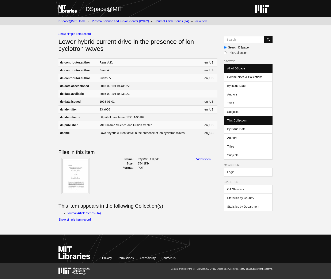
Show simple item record (74, 34)
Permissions (126, 258)
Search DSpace (236, 47)
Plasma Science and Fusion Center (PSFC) (120, 21)
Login (230, 172)
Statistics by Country (240, 198)
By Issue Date (236, 85)
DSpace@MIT (104, 9)
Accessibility (148, 258)
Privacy (107, 258)
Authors (232, 94)
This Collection (235, 52)
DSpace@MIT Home (72, 21)
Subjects (233, 111)
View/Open (203, 159)
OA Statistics (235, 189)
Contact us (168, 258)
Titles (230, 103)
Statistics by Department (243, 206)
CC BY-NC (211, 269)
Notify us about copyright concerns (256, 269)
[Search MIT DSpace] (244, 39)
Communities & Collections (244, 77)
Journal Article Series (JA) (172, 21)
